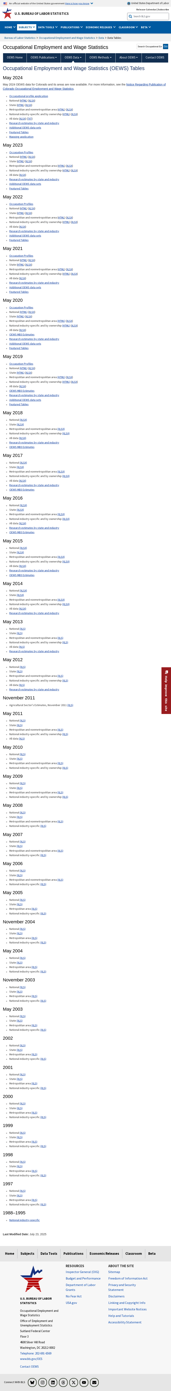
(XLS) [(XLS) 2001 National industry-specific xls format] (43, 1088)
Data (101, 38)
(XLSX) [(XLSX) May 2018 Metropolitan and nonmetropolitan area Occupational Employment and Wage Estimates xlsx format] (61, 429)
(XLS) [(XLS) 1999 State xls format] (20, 1137)
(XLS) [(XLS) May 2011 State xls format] (20, 725)
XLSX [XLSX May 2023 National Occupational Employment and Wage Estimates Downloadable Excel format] (31, 157)
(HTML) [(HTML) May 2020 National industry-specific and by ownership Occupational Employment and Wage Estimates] (66, 325)
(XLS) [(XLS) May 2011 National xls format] (23, 720)
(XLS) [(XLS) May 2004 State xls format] (20, 962)
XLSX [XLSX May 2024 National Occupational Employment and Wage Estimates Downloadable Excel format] (31, 100)
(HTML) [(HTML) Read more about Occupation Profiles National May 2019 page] (23, 368)
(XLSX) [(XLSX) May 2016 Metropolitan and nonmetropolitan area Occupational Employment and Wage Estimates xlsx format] (61, 514)
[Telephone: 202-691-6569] (40, 1353)
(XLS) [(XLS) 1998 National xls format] (23, 1162)
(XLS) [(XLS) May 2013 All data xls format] (22, 647)
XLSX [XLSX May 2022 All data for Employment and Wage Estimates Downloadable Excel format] (22, 226)
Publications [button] (70, 27)
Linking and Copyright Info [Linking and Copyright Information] (126, 1303)
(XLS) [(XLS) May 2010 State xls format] (20, 758)
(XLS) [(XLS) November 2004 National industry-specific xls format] (43, 942)
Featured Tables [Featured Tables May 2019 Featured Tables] (19, 404)
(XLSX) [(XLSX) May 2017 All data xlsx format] (22, 480)
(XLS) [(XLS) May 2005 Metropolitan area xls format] (34, 909)
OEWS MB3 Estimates (21, 334)
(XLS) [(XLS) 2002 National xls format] (23, 1045)
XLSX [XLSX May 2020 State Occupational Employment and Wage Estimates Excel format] (28, 316)
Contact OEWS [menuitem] (155, 57)
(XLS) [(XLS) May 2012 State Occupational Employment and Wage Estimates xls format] (20, 671)
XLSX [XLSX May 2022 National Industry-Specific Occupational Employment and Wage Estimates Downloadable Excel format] (74, 222)
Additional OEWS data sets (25, 127)
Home (9, 1253)
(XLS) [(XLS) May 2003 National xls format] (23, 1016)
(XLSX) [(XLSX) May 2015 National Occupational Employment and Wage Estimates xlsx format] (23, 548)
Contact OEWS (29, 1366)
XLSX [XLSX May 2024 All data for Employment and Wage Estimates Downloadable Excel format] (22, 118)
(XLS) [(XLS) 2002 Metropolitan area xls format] (34, 1054)
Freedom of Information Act (128, 1278)
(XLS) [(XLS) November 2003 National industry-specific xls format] (43, 1001)
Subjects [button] (25, 27)
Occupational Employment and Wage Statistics (67, 38)
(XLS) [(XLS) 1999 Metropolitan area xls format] (34, 1141)
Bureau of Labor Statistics (19, 38)
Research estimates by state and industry (34, 123)
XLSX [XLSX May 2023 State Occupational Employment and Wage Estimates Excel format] (28, 161)
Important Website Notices (127, 1309)
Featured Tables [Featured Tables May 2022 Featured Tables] (19, 240)
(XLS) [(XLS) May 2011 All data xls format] (22, 738)
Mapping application (21, 136)
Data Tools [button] (46, 27)
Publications (73, 1253)
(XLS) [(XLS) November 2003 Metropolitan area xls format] (34, 996)
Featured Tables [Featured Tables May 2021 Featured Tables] (19, 292)
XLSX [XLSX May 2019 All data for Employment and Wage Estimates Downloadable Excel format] (22, 386)
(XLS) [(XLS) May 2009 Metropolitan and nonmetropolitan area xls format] (60, 792)
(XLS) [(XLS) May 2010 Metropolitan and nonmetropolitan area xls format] (60, 763)
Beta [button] (144, 27)
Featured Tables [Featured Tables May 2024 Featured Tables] (19, 132)
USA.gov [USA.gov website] (71, 1303)
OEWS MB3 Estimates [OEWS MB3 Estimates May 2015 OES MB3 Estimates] (21, 575)
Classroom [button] (127, 27)
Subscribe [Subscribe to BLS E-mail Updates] (163, 9)
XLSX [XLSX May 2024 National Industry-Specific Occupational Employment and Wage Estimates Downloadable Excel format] (74, 114)
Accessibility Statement (125, 1322)
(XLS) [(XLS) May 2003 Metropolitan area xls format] (34, 1025)
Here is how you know (77, 3)
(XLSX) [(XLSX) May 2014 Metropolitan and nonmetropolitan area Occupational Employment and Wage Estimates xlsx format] (61, 599)
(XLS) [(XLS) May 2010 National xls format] (23, 754)
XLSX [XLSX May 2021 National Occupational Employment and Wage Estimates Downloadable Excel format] (31, 260)
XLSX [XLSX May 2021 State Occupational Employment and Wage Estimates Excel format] (28, 264)
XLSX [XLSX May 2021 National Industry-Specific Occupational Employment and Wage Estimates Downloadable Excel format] (74, 274)
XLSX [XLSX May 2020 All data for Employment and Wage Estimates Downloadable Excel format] (22, 330)
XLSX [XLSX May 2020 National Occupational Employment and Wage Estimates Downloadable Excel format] (31, 312)
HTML (23, 100)
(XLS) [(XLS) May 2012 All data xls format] (22, 685)
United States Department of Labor (148, 3)
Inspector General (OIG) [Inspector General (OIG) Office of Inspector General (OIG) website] (82, 1272)
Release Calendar (146, 9)
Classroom (133, 1253)
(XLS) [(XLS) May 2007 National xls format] (23, 841)
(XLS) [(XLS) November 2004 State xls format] (20, 933)
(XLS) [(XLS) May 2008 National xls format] (23, 812)
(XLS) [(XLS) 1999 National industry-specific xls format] (43, 1146)
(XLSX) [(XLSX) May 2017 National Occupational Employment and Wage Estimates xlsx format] (23, 462)
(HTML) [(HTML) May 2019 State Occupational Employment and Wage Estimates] (20, 372)
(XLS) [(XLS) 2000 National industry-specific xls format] (43, 1117)
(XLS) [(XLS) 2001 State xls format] (20, 1079)
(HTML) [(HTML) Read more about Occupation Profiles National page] (23, 312)
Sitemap (114, 1272)
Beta (152, 1253)
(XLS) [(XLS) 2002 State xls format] (20, 1050)
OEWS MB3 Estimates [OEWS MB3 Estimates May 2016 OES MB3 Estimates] (21, 532)
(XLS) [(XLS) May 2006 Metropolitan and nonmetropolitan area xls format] (60, 880)
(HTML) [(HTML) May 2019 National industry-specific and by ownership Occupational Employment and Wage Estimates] (66, 382)
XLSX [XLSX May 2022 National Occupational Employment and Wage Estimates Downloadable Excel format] (31, 208)
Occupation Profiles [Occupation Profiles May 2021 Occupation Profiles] (21, 204)
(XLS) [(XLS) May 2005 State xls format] (20, 904)
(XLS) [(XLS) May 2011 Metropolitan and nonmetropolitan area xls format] (60, 729)
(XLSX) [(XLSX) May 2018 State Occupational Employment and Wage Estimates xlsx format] (20, 424)
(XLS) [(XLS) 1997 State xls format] (20, 1195)
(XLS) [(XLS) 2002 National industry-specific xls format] (43, 1059)
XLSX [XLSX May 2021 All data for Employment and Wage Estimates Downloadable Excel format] (22, 278)
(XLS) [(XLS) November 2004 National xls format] (23, 929)
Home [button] (9, 27)
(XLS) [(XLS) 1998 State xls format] (20, 1166)
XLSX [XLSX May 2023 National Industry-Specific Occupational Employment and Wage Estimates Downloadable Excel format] (74, 170)
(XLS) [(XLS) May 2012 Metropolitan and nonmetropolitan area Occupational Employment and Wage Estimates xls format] (60, 676)
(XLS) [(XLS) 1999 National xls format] (23, 1133)
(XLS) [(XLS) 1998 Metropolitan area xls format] (34, 1171)
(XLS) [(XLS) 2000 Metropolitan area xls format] (34, 1112)
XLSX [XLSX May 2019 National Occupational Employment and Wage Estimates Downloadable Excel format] (31, 368)
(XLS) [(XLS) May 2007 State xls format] (20, 846)
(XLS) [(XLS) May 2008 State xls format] (20, 817)
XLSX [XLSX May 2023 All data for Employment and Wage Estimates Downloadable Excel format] (22, 175)
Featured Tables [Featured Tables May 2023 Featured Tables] (19, 188)
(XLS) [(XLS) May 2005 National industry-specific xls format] (43, 913)
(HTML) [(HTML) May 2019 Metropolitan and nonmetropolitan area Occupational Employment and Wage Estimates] (61, 377)
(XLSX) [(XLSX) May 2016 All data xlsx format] (22, 523)
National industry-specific (24, 1220)
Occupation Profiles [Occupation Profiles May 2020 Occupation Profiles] (21, 307)
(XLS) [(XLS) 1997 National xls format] (23, 1191)
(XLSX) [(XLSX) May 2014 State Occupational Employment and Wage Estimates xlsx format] (20, 595)
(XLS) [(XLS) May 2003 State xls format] (20, 1020)
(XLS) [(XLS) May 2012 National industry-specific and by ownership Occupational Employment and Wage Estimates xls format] (65, 680)
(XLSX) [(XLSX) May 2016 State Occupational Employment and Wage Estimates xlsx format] (20, 510)
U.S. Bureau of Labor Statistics (42, 13)
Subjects (27, 1253)
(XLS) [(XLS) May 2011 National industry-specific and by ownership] (65, 734)
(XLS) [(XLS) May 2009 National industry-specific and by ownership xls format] (65, 797)
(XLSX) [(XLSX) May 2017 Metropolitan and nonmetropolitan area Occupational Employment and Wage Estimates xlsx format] (61, 471)
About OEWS (127, 57)
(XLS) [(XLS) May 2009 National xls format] (23, 783)
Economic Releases (104, 1253)
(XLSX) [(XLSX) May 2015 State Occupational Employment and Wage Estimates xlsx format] (20, 552)
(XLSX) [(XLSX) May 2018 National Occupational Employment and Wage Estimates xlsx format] (23, 420)
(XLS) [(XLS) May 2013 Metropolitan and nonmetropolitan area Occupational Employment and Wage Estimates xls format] (60, 638)
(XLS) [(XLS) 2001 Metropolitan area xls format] (34, 1083)
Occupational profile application (28, 96)
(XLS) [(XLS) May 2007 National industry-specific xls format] (43, 855)
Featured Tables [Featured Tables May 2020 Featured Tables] (19, 348)
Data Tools (49, 1253)
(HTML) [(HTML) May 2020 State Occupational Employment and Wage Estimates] (20, 316)
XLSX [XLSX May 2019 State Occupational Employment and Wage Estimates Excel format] (28, 372)
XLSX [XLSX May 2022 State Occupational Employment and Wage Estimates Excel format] (28, 213)
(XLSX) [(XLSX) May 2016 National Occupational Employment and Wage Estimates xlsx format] (23, 505)
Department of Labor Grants (81, 1287)
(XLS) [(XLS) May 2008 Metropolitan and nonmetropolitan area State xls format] (60, 821)
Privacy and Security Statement (122, 1287)
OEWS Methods (99, 57)
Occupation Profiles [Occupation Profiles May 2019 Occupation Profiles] (21, 364)
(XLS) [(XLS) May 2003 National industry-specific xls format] (43, 1030)
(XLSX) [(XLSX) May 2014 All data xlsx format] (22, 608)
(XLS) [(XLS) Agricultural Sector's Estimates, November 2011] (70, 705)
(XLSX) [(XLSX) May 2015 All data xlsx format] (22, 566)
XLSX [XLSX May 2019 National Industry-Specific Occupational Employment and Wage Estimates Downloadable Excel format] (74, 382)
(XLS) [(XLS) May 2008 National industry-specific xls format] (43, 826)
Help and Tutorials (121, 1316)
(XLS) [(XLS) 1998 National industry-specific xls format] (43, 1175)
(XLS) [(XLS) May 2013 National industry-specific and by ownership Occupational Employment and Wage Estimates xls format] (65, 642)
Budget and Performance (83, 1278)
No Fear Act (74, 1296)
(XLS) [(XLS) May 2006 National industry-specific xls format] (43, 884)
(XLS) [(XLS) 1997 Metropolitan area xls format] (34, 1200)
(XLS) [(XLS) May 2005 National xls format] (23, 900)
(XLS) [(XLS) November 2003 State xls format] (20, 991)
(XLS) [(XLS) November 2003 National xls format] (23, 987)
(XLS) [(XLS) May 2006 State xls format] (20, 875)
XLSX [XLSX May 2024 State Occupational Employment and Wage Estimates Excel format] (28, 105)
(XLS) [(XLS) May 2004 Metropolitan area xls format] (34, 967)
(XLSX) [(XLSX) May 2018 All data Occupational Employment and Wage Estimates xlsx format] (22, 438)
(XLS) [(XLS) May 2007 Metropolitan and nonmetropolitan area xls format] (60, 850)
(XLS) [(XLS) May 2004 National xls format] (23, 958)
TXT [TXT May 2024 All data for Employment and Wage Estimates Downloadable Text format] (30, 118)
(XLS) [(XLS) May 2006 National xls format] (23, 870)
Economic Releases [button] (99, 27)
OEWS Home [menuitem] (15, 57)
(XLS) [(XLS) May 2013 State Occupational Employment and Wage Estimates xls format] (20, 633)
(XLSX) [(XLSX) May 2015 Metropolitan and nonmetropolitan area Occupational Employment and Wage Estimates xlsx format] (61, 557)
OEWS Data (72, 57)
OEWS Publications (43, 57)
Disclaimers (116, 1296)
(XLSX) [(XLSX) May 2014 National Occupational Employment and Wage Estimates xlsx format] (23, 590)
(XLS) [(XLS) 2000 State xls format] (20, 1108)
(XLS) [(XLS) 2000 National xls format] (23, 1103)
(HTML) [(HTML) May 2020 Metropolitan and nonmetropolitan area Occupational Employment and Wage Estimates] (61, 321)
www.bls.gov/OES (31, 1359)
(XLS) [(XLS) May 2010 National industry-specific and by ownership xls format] (65, 768)
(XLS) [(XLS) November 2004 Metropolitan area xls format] (34, 938)
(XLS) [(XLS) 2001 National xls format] (23, 1074)
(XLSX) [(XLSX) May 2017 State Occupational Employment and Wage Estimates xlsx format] (20, 467)
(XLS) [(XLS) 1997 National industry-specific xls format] (43, 1204)
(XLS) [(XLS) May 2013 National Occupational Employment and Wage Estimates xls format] (23, 629)
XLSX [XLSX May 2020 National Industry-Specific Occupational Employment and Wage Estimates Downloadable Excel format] (74, 325)
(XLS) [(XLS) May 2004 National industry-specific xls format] (43, 971)
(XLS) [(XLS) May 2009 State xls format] (20, 788)
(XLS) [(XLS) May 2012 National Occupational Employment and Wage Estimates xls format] (23, 667)
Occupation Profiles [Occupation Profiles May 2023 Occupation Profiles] (21, 152)
